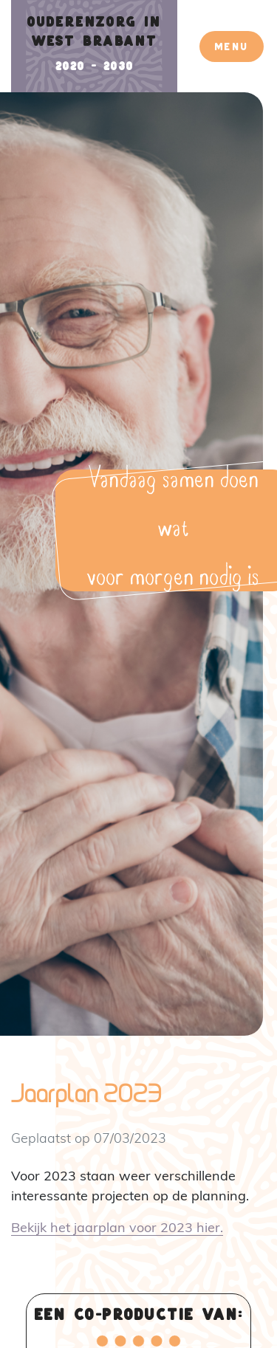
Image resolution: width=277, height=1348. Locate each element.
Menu (231, 46)
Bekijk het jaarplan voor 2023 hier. (117, 1227)
